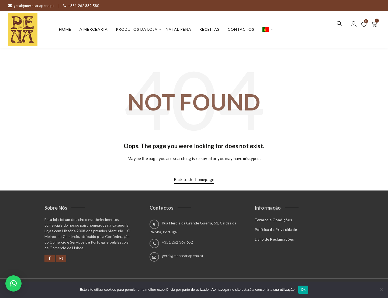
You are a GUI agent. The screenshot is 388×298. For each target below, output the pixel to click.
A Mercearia (94, 29)
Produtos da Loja (137, 29)
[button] (13, 283)
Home (65, 29)
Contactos (241, 29)
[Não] (381, 289)
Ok (303, 289)
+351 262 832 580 (82, 5)
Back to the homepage (194, 179)
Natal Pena (179, 29)
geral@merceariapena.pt (31, 5)
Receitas (210, 29)
